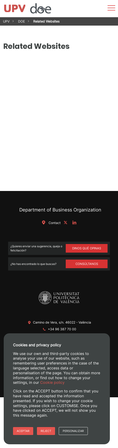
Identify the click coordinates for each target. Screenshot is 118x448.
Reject (46, 431)
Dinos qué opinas (86, 248)
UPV (6, 21)
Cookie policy (52, 382)
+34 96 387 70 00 (62, 329)
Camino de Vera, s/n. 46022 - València (62, 322)
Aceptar (23, 431)
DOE (21, 21)
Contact (50, 223)
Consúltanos (86, 264)
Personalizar (73, 431)
